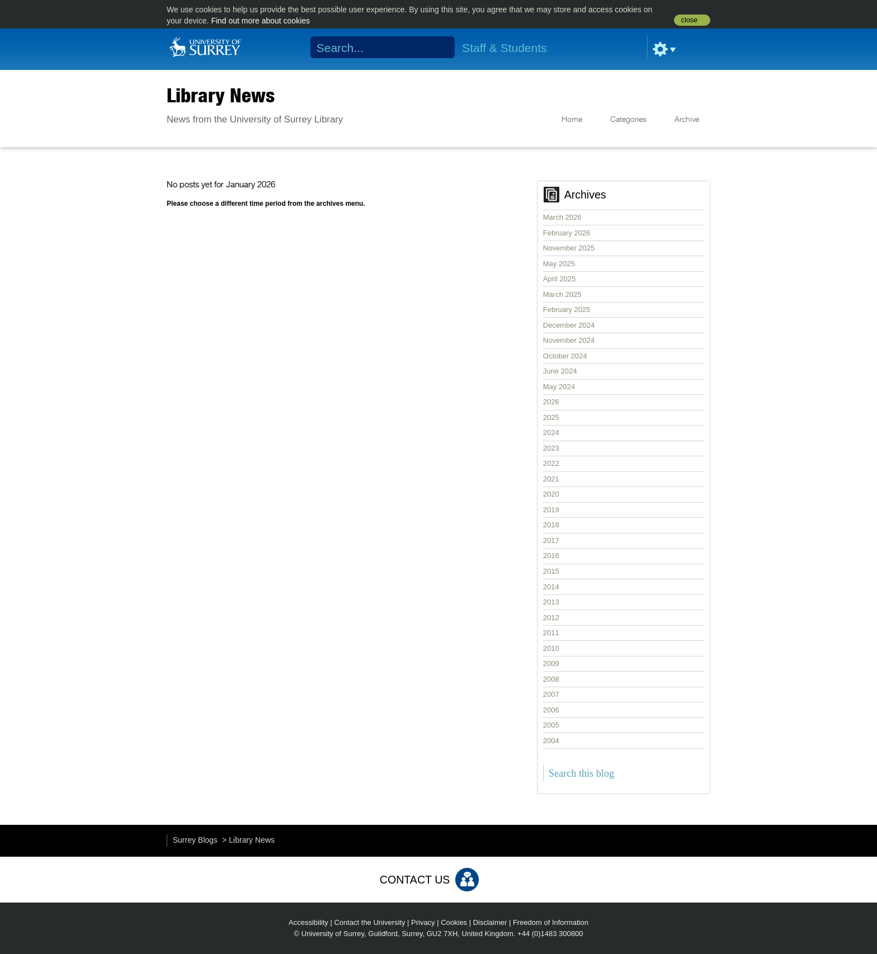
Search (439, 47)
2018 (551, 525)
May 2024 (559, 386)
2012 (551, 617)
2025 (551, 417)
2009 (551, 663)
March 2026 (562, 217)
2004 (551, 740)
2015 (551, 571)
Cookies (454, 922)
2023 (551, 448)
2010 (551, 648)
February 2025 (567, 309)
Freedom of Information (550, 922)
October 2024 (565, 356)
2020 (551, 494)
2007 (551, 694)
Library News (221, 95)
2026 (551, 402)
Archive (687, 120)
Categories (628, 120)
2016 (551, 555)
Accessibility (308, 922)
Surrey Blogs (195, 839)
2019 (551, 510)
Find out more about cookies (260, 20)
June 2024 (560, 371)
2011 (551, 633)
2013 (551, 602)
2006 (551, 710)
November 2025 (569, 248)
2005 (551, 725)
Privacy (423, 922)
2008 (551, 679)
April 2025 (559, 279)
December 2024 (569, 325)
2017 (551, 540)
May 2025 (559, 263)
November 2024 (569, 340)
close (689, 20)
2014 (551, 587)
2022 (551, 463)
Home (572, 120)
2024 (551, 432)
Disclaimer (490, 922)
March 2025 (562, 294)
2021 (551, 479)
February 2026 (567, 233)
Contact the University (369, 922)
